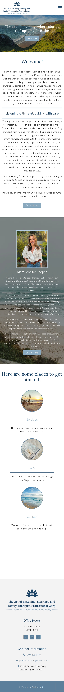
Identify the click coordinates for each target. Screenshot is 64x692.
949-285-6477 (34, 654)
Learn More (32, 353)
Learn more (32, 38)
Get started (32, 205)
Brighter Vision (38, 687)
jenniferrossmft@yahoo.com (33, 660)
